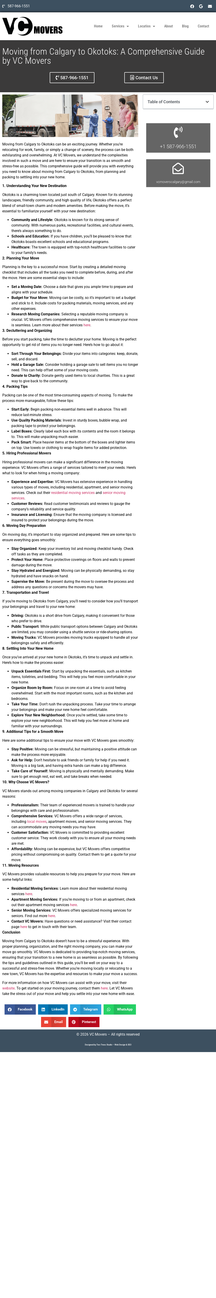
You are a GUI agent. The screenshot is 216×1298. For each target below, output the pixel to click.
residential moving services (73, 493)
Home (98, 26)
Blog (185, 26)
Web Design (120, 1045)
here (86, 325)
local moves (37, 821)
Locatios (146, 26)
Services (120, 26)
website (8, 988)
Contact (203, 26)
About (168, 26)
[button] (20, 1009)
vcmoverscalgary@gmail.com (178, 209)
